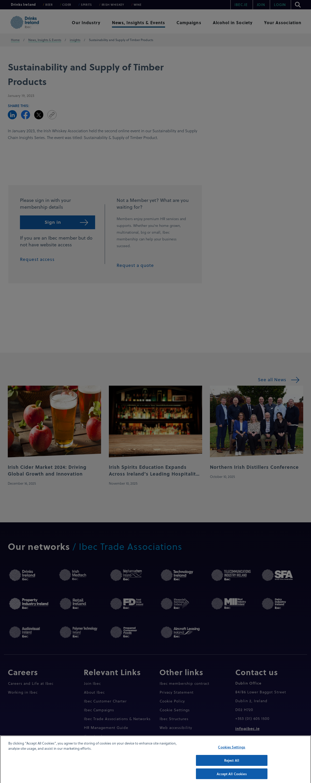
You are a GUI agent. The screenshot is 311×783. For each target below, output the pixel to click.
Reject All (231, 766)
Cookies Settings (231, 753)
